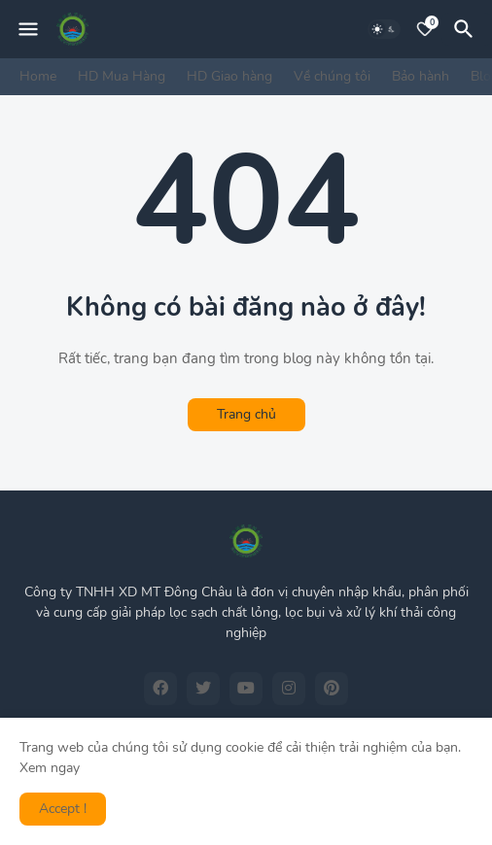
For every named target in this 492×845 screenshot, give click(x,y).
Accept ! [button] (63, 808)
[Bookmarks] (425, 29)
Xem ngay (49, 768)
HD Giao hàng (229, 76)
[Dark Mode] (384, 29)
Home (37, 76)
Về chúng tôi (332, 76)
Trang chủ (246, 414)
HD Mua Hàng (121, 76)
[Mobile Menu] (28, 29)
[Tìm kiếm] (466, 29)
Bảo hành (420, 76)
